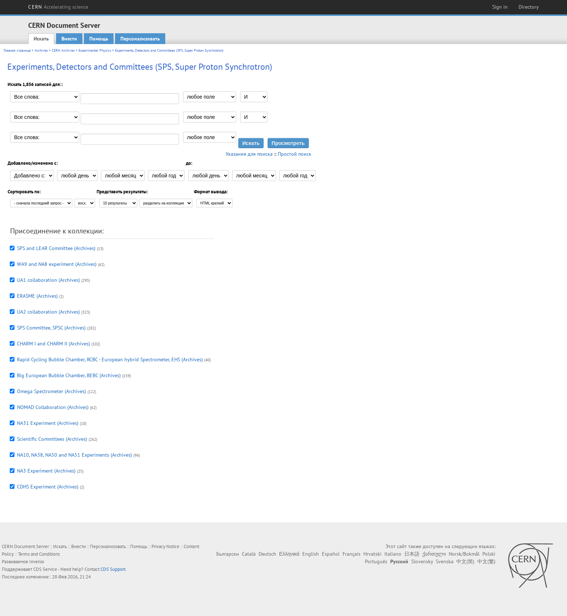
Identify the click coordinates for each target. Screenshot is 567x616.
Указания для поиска (249, 154)
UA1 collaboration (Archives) (48, 280)
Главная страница (17, 50)
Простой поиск (294, 154)
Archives (41, 50)
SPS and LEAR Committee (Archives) (56, 248)
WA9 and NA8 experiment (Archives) (57, 264)
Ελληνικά (289, 554)
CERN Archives (63, 50)
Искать (41, 38)
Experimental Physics (94, 50)
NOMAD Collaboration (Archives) (53, 407)
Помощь (98, 38)
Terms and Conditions (39, 554)
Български (227, 554)
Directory (529, 7)
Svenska (444, 561)
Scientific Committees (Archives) (52, 439)
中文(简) (465, 561)
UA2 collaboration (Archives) (48, 312)
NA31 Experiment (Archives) (47, 423)
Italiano (392, 554)
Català (249, 554)
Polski (488, 554)
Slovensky (422, 561)
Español (331, 554)
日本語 (411, 554)
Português (376, 561)
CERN (58, 7)
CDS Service (45, 569)
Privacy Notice (165, 546)
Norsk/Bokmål (464, 554)
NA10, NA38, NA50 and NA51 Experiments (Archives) (74, 455)
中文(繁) (486, 561)
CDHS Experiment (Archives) (47, 486)
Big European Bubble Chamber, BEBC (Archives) (69, 375)
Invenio (36, 562)
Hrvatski (372, 554)
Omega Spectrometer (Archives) (51, 391)
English (310, 554)
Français (351, 554)
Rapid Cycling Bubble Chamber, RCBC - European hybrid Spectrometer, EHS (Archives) (110, 359)
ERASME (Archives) (37, 296)
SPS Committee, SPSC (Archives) (51, 327)
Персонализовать (140, 38)
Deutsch (267, 554)
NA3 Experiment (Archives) (46, 471)
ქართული (434, 554)
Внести (69, 38)
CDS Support (113, 569)
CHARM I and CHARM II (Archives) (53, 343)
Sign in (500, 7)
